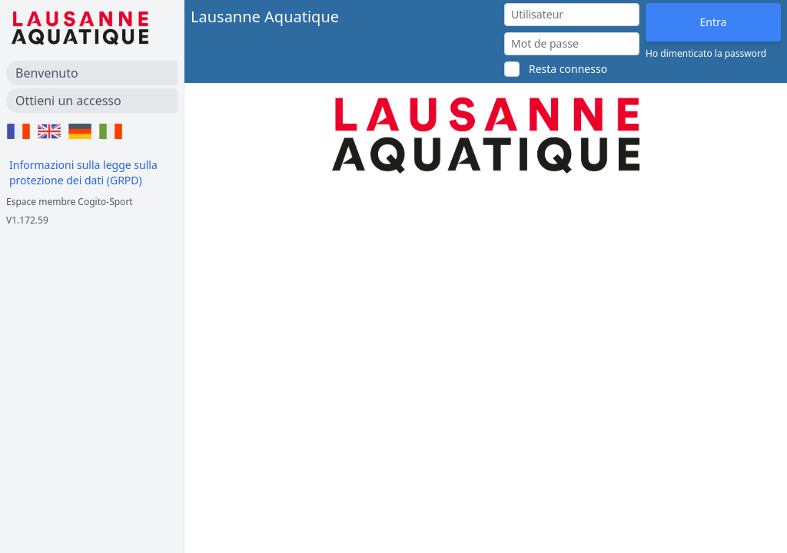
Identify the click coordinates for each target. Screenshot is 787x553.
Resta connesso (568, 68)
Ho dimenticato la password (706, 54)
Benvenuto (46, 73)
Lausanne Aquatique (265, 16)
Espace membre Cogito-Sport (69, 201)
